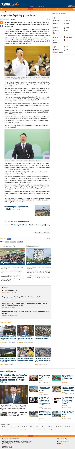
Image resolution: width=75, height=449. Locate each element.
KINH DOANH (51, 9)
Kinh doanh (4, 299)
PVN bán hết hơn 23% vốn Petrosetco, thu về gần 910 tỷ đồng (12, 268)
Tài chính (41, 392)
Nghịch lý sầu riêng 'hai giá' (9, 290)
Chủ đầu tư (30, 12)
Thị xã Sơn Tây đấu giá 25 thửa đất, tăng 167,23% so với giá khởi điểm (12, 279)
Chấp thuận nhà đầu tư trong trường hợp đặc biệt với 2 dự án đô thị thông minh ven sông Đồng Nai (38, 272)
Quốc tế (4, 307)
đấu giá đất (13, 241)
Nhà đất (3, 12)
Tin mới (5, 288)
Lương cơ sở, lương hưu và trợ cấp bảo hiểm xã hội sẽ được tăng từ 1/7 (25, 359)
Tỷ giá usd (20, 426)
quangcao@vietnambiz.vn (65, 441)
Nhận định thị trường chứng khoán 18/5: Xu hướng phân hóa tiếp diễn (67, 378)
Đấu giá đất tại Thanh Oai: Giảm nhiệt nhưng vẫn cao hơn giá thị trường (30, 225)
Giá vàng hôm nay (6, 426)
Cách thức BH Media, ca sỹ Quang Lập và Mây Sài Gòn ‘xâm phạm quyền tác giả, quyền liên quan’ (25, 312)
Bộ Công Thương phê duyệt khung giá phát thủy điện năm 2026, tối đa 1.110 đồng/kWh (8, 360)
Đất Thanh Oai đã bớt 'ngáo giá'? (20, 221)
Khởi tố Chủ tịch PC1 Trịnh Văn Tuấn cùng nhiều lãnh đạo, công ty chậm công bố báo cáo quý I (8, 338)
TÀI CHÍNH (25, 9)
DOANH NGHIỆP (44, 9)
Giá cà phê (44, 426)
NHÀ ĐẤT (30, 9)
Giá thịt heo (20, 429)
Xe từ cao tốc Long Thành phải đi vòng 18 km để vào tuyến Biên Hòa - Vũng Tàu (43, 360)
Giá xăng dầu (67, 426)
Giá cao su (30, 429)
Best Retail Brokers (38, 429)
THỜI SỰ (5, 9)
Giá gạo (25, 429)
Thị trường (11, 12)
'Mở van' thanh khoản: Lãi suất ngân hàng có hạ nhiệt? (44, 388)
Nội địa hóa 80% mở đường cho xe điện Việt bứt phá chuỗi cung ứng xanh (45, 414)
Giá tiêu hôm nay (50, 426)
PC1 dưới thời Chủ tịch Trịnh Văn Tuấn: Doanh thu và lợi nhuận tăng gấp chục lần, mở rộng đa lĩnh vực (25, 338)
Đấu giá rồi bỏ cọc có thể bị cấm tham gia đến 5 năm (12, 272)
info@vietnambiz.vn (9, 446)
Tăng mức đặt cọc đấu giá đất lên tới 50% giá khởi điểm (12, 263)
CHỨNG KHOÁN (37, 9)
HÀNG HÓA (15, 9)
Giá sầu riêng (13, 429)
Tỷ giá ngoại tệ (14, 426)
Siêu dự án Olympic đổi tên (33, 275)
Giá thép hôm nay (5, 429)
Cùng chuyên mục (33, 246)
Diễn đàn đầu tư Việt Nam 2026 (50, 429)
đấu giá (7, 241)
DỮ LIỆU (56, 9)
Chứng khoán (65, 382)
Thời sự (1, 364)
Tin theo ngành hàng (60, 13)
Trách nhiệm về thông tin (7, 447)
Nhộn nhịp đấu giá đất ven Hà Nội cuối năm (17, 207)
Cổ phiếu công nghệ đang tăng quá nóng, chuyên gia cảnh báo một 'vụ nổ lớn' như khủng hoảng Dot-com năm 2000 (44, 401)
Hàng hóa (4, 292)
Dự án (16, 12)
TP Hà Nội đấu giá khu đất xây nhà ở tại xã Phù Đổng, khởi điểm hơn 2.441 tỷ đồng (12, 275)
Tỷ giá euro (32, 426)
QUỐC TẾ (20, 9)
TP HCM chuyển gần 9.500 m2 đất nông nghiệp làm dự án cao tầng (39, 278)
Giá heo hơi (38, 426)
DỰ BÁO (9, 9)
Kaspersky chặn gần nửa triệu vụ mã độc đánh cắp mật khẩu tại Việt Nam (22, 297)
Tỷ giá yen (26, 426)
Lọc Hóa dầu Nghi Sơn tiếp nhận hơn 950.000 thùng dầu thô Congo (43, 337)
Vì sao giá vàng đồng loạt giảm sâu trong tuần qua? (44, 377)
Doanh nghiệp (3, 342)
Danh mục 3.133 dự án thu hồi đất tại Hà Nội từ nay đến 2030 (39, 268)
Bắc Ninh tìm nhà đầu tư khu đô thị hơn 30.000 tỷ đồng (68, 413)
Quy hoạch (23, 12)
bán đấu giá (20, 241)
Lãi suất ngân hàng (60, 426)
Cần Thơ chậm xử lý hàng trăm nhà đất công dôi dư (39, 263)
